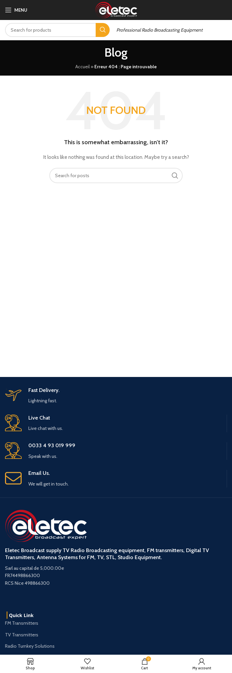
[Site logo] (116, 9)
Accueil (82, 67)
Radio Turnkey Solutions (30, 646)
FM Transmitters (21, 623)
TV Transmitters (21, 635)
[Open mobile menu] (16, 10)
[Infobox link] (116, 479)
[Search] (57, 30)
